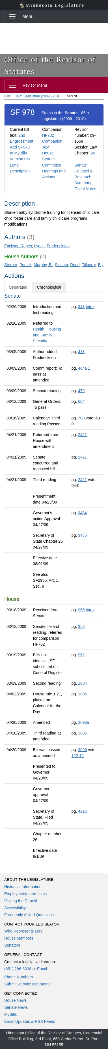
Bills (7, 96)
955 (81, 610)
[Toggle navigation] (12, 16)
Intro (90, 306)
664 (81, 401)
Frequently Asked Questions (29, 915)
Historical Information (23, 886)
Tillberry (89, 264)
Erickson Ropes (18, 246)
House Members (18, 938)
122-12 (78, 755)
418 (81, 351)
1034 (82, 683)
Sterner (10, 264)
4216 (82, 811)
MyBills (10, 1014)
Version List (20, 159)
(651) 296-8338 (17, 969)
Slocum (61, 264)
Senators (12, 945)
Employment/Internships (25, 893)
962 (81, 655)
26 (93, 153)
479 (81, 390)
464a (82, 368)
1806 (82, 694)
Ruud (74, 264)
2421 (82, 434)
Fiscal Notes (85, 189)
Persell (26, 264)
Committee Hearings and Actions (54, 171)
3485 (82, 535)
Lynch (39, 246)
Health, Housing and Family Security (47, 335)
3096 (82, 733)
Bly (100, 264)
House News (15, 1000)
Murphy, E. (43, 264)
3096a (83, 722)
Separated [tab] (18, 287)
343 (81, 306)
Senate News (16, 1007)
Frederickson (58, 246)
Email (42, 969)
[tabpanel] (54, 577)
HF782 (48, 135)
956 (81, 626)
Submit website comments (27, 984)
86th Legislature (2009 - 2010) (38, 96)
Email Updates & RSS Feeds (29, 1021)
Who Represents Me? (23, 931)
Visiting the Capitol (20, 900)
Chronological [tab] (49, 287)
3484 (82, 513)
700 (81, 418)
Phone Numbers (18, 977)
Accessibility (15, 908)
